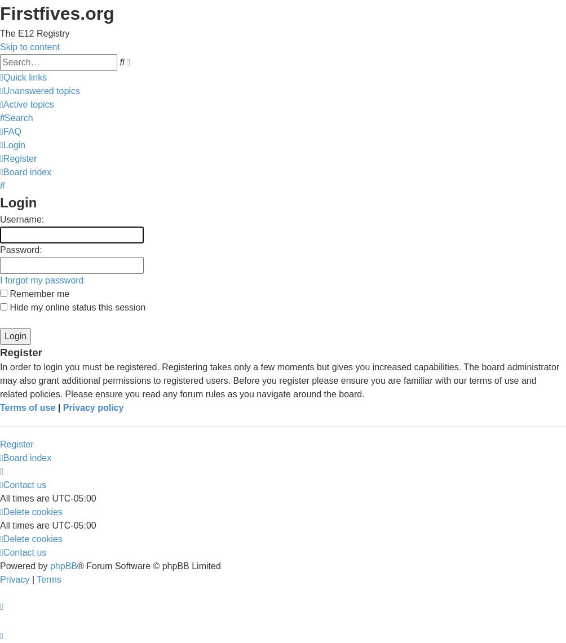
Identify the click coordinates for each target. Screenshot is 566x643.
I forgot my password (42, 280)
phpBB (63, 566)
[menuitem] (40, 91)
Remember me (34, 294)
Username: (22, 219)
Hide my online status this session (72, 307)
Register (17, 444)
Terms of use (27, 408)
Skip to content (30, 47)
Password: (21, 250)
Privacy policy (93, 408)
